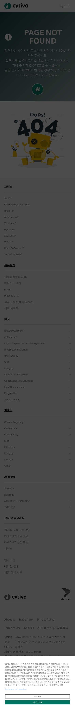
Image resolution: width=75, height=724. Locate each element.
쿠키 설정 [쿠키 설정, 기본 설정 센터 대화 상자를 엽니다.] (37, 696)
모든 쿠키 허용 (37, 702)
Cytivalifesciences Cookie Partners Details (16, 689)
